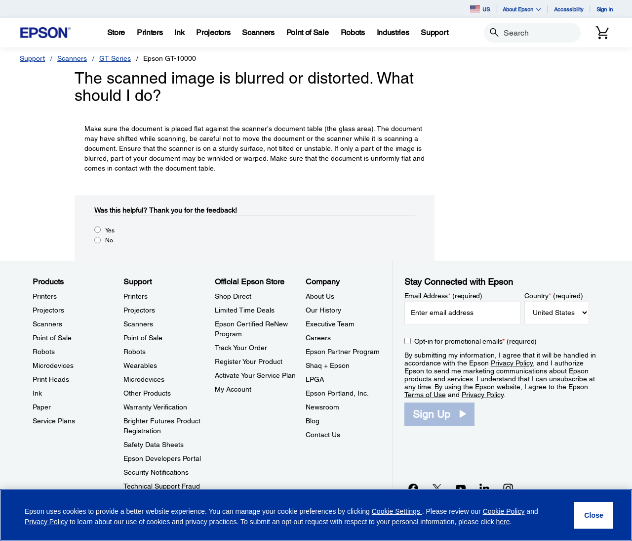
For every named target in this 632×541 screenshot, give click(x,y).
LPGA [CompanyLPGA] (315, 379)
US (480, 8)
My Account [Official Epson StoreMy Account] (233, 389)
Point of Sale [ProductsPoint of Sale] (52, 338)
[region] (316, 515)
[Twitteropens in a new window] (437, 488)
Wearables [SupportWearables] (140, 365)
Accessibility (569, 9)
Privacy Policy (512, 363)
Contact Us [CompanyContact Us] (323, 435)
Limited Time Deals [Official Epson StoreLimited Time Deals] (245, 310)
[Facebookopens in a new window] (413, 488)
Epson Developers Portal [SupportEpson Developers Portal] (162, 458)
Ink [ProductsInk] (37, 393)
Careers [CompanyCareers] (318, 338)
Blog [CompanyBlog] (312, 421)
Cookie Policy (504, 511)
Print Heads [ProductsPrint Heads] (51, 379)
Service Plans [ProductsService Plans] (54, 421)
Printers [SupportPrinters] (135, 296)
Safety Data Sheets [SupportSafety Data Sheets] (153, 445)
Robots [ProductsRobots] (44, 352)
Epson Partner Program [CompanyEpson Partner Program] (343, 352)
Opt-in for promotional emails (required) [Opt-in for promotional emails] (475, 341)
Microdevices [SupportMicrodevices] (143, 379)
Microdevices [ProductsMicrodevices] (53, 365)
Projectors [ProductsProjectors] (48, 310)
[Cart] (602, 33)
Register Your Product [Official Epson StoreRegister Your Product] (248, 361)
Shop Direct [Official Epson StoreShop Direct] (233, 296)
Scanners (72, 58)
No (109, 240)
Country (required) (553, 296)
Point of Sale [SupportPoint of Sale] (142, 338)
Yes (110, 230)
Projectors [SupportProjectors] (139, 310)
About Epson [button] (522, 9)
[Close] (593, 515)
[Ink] (179, 32)
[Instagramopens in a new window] (508, 488)
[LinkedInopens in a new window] (484, 488)
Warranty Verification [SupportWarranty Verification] (155, 407)
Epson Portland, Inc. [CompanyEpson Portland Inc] (337, 393)
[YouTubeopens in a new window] (461, 488)
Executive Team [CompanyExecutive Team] (330, 324)
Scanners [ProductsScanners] (47, 324)
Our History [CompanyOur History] (323, 310)
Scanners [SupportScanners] (138, 324)
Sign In (604, 9)
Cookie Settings (397, 511)
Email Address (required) (443, 296)
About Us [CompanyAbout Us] (320, 296)
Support (32, 58)
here (503, 522)
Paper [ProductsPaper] (42, 407)
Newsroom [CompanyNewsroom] (322, 407)
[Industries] (393, 32)
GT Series (115, 58)
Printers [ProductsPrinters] (45, 296)
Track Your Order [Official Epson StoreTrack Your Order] (241, 348)
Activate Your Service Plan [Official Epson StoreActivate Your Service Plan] (255, 375)
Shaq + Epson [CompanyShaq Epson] (328, 365)
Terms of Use (425, 395)
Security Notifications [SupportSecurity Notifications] (156, 472)
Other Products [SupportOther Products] (147, 393)
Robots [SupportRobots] (134, 352)
